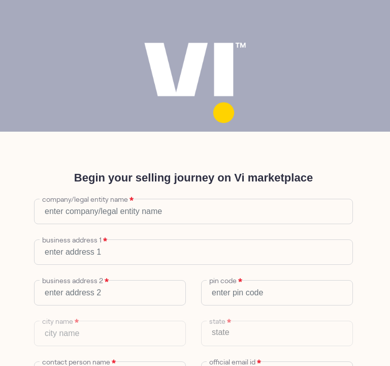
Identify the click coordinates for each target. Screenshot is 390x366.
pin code (224, 281)
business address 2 (74, 281)
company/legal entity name (86, 199)
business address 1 (73, 240)
